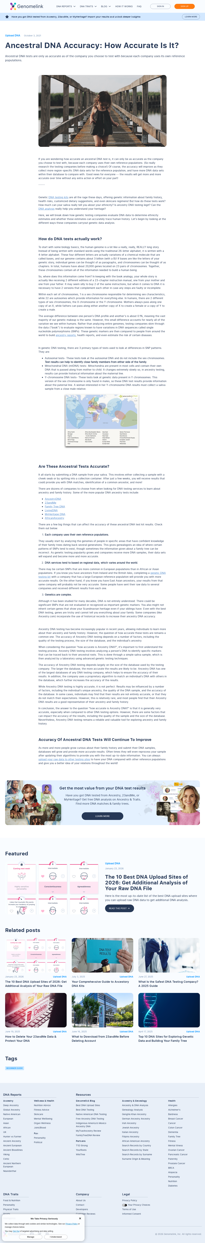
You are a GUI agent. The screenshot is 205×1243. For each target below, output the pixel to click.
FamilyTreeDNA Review (88, 1135)
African (7, 1127)
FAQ (139, 6)
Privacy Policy (129, 1200)
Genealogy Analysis (132, 1109)
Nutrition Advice (42, 1105)
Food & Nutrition (11, 1200)
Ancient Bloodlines (13, 1149)
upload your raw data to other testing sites (64, 759)
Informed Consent (131, 1213)
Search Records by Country (136, 1145)
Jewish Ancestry (130, 1127)
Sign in (160, 6)
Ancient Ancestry (12, 1140)
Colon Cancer (175, 1127)
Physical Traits (10, 1209)
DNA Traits (86, 6)
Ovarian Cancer (176, 1149)
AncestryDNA (53, 499)
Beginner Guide (14, 1068)
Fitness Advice (41, 1109)
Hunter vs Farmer (12, 1136)
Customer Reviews (85, 1213)
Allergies (172, 1105)
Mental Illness (175, 1145)
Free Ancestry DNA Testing (90, 1118)
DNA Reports (64, 6)
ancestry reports (66, 335)
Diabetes (172, 1185)
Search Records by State (135, 1149)
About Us (81, 1200)
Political (38, 1142)
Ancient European (12, 1145)
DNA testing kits (58, 197)
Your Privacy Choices (136, 1204)
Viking (6, 1154)
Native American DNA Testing (91, 1114)
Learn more (191, 16)
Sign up (185, 6)
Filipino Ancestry (130, 1136)
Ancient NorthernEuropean (12, 1165)
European (8, 1118)
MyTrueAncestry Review (88, 1130)
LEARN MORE (102, 816)
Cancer (172, 1123)
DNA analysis (46, 208)
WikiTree (80, 1154)
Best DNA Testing (85, 1109)
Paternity (173, 1158)
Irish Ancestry (129, 1123)
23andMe (50, 502)
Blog (104, 6)
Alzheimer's (174, 1109)
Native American (11, 1114)
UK (4, 1132)
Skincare (38, 1114)
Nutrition (172, 1181)
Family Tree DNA (55, 506)
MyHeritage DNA (55, 514)
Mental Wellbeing (43, 1118)
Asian (6, 1123)
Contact (80, 1204)
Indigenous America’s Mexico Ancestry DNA (91, 1125)
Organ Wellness (42, 1123)
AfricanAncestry (54, 518)
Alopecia (172, 1172)
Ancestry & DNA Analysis (135, 1105)
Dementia (173, 1132)
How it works (124, 6)
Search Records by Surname (137, 1154)
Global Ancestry (11, 1109)
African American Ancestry (136, 1140)
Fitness (172, 1140)
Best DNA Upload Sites (88, 1105)
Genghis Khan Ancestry (134, 1114)
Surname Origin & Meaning (136, 1158)
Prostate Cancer (176, 1163)
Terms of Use (129, 1209)
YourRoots (81, 1149)
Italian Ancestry (130, 1132)
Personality (40, 1137)
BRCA (171, 1167)
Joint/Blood (40, 1127)
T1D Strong (82, 1145)
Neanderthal (9, 1170)
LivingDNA (51, 510)
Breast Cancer (175, 1118)
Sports (6, 1213)
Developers (82, 1209)
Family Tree (174, 1136)
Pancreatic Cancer (178, 1154)
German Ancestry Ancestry (136, 1118)
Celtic (6, 1158)
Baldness (173, 1114)
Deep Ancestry (11, 1105)
